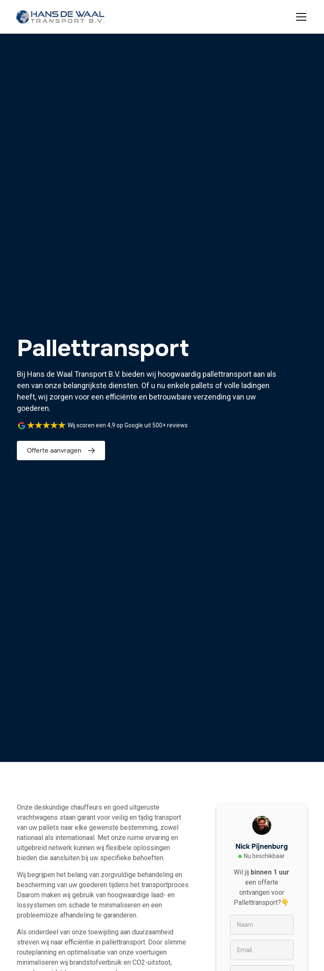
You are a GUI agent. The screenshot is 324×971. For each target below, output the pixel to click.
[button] (299, 17)
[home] (60, 17)
